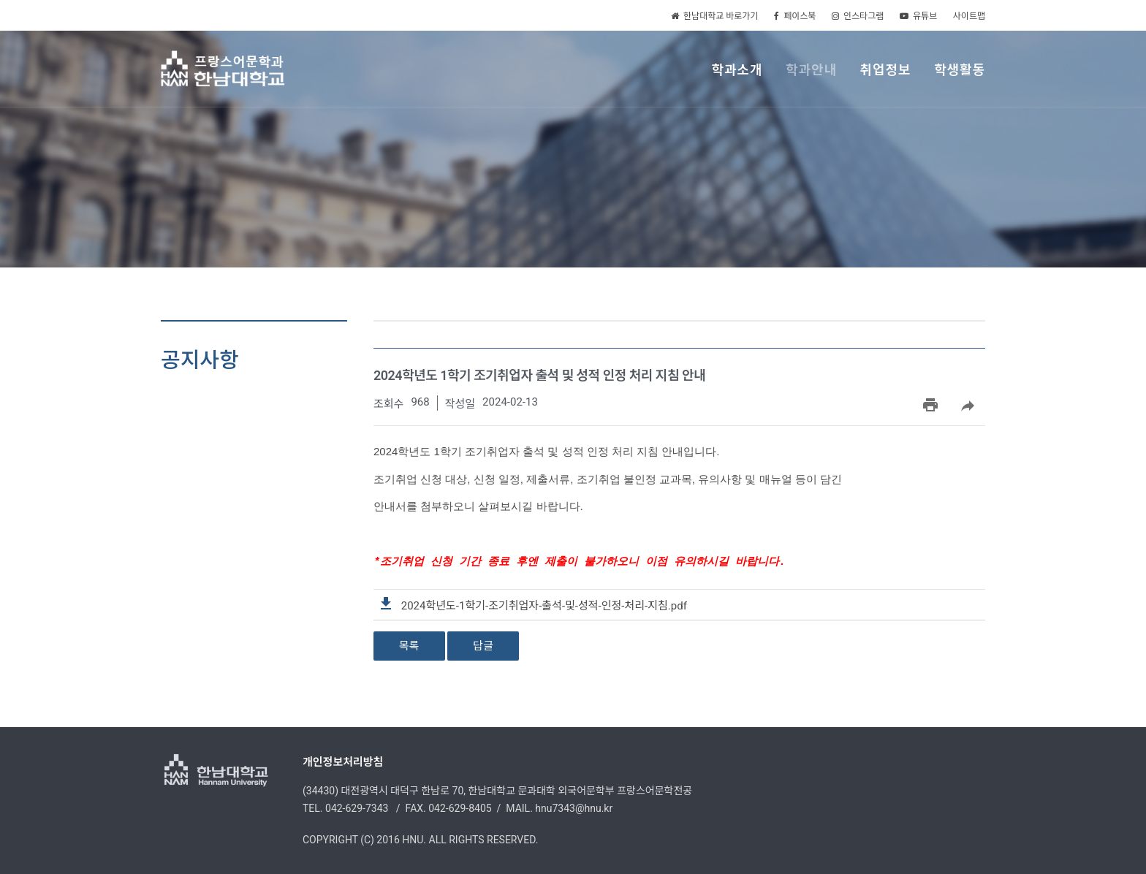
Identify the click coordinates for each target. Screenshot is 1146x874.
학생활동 (959, 69)
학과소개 (736, 69)
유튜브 (918, 16)
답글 (483, 645)
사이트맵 (969, 16)
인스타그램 (858, 16)
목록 (409, 645)
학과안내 (811, 69)
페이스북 (795, 16)
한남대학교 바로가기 (714, 16)
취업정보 (885, 69)
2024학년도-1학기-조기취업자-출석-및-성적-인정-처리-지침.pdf (534, 605)
